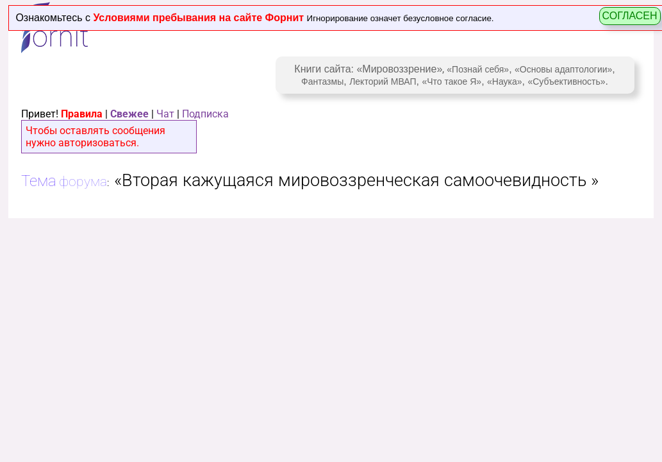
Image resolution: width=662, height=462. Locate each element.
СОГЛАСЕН (630, 15)
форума (83, 181)
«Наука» (504, 81)
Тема (38, 181)
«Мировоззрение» (399, 69)
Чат (165, 114)
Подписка (205, 114)
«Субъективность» (566, 81)
